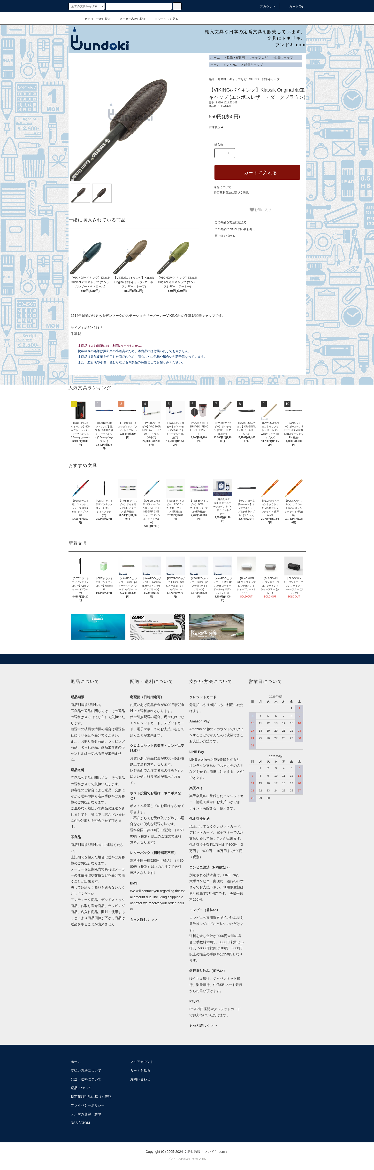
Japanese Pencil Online (192, 1158)
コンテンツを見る (163, 19)
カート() (293, 6)
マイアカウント (142, 1062)
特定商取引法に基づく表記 (231, 192)
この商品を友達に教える (228, 222)
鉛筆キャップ (283, 57)
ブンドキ (173, 1158)
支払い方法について (86, 1070)
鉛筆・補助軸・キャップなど (247, 57)
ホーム (215, 57)
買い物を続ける (222, 236)
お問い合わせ (140, 1079)
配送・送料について (86, 1079)
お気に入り (260, 209)
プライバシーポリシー (88, 1105)
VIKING (232, 65)
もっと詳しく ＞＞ (144, 920)
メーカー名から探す (130, 19)
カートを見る (140, 1070)
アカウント (265, 6)
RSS (74, 1123)
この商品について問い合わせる (232, 229)
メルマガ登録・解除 (86, 1114)
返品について (222, 187)
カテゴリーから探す (95, 19)
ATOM (85, 1123)
